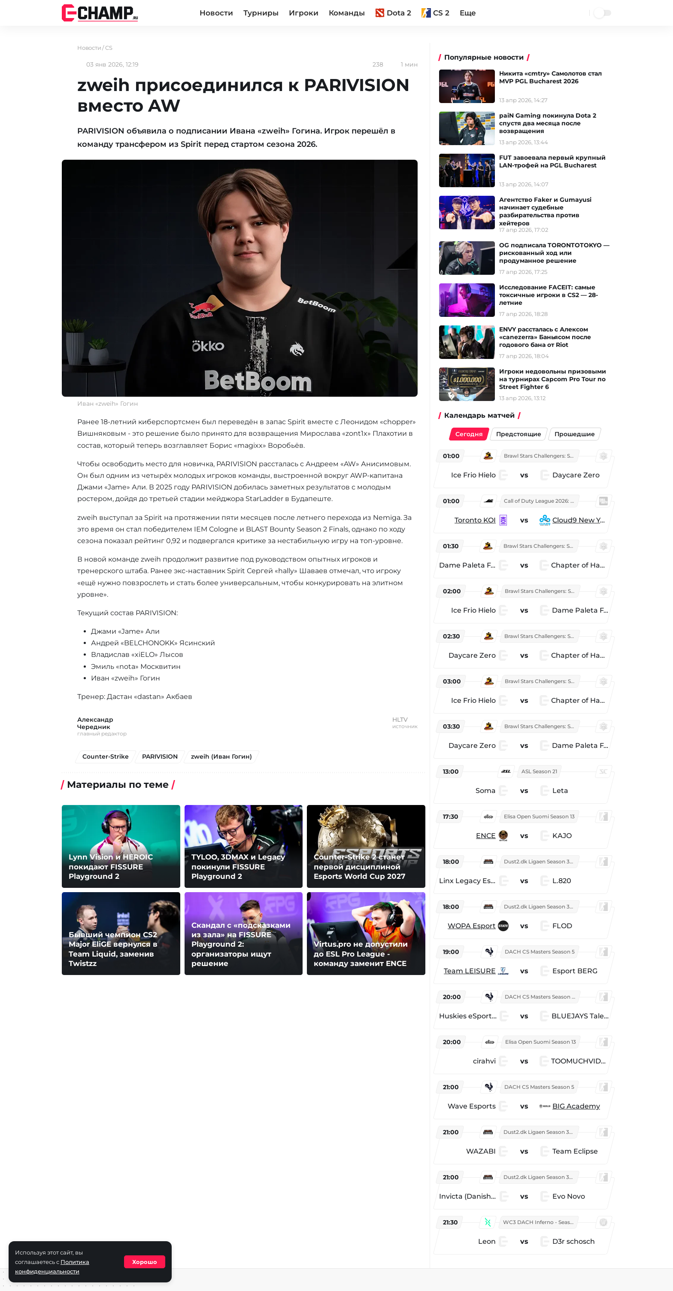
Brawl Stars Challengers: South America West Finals (543, 456)
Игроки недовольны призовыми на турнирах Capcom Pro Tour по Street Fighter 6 (555, 379)
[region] (527, 851)
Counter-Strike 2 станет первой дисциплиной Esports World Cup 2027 (357, 867)
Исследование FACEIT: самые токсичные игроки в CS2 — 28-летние (551, 295)
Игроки (303, 13)
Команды (347, 13)
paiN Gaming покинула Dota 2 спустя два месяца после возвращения (550, 123)
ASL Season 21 (540, 771)
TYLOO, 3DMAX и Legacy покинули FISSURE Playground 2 (236, 867)
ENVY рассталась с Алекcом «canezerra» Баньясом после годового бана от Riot (548, 337)
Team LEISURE (471, 971)
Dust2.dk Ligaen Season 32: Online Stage (542, 861)
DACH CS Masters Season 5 (541, 951)
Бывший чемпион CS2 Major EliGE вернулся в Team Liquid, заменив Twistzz (121, 954)
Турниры (261, 13)
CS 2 (435, 13)
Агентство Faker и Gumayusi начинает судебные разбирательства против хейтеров (548, 211)
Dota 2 (393, 13)
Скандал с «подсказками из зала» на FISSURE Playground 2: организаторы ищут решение (243, 945)
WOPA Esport (473, 926)
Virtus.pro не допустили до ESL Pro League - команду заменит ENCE (364, 954)
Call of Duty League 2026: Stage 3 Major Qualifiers (543, 501)
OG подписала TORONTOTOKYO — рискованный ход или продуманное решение (553, 252)
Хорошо (144, 1261)
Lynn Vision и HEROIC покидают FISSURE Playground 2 (109, 867)
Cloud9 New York (581, 520)
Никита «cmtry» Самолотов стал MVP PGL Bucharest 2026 (553, 77)
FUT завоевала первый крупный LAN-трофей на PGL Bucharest (555, 161)
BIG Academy (577, 1106)
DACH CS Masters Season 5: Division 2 (543, 996)
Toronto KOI (476, 520)
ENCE (487, 836)
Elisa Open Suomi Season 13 (540, 816)
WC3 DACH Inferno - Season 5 (540, 1222)
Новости (216, 13)
